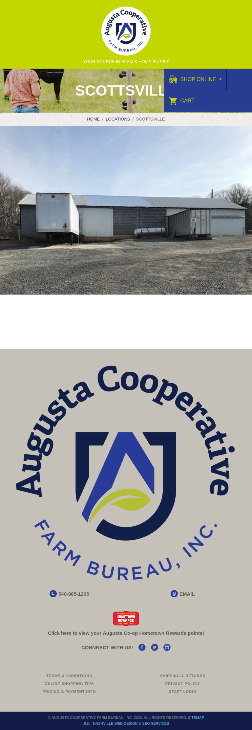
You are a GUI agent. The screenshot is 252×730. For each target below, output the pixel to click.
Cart (182, 100)
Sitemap (196, 717)
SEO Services (155, 723)
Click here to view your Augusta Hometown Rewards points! (126, 633)
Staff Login (183, 692)
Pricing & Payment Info (69, 692)
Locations (118, 119)
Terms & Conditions (69, 676)
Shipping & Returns (182, 676)
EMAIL (187, 594)
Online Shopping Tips (69, 684)
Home (93, 119)
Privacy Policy (182, 684)
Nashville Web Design (115, 723)
